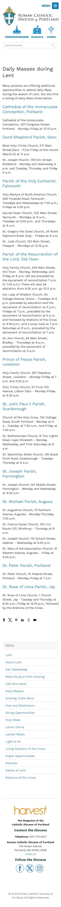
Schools (37, 36)
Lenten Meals (15, 734)
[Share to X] (10, 620)
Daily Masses (15, 691)
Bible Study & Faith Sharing (25, 676)
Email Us (30, 854)
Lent (9, 655)
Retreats (12, 763)
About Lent (14, 662)
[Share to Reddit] (28, 620)
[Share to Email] (34, 620)
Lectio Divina (15, 727)
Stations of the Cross (21, 777)
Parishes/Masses (17, 36)
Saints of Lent (16, 770)
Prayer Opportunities (20, 756)
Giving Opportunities (20, 712)
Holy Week (13, 720)
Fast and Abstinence (20, 705)
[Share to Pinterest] (16, 620)
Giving (51, 36)
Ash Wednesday (16, 669)
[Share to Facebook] (3, 620)
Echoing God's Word (20, 698)
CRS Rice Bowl (16, 684)
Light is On (13, 741)
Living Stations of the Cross (25, 748)
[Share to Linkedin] (22, 620)
